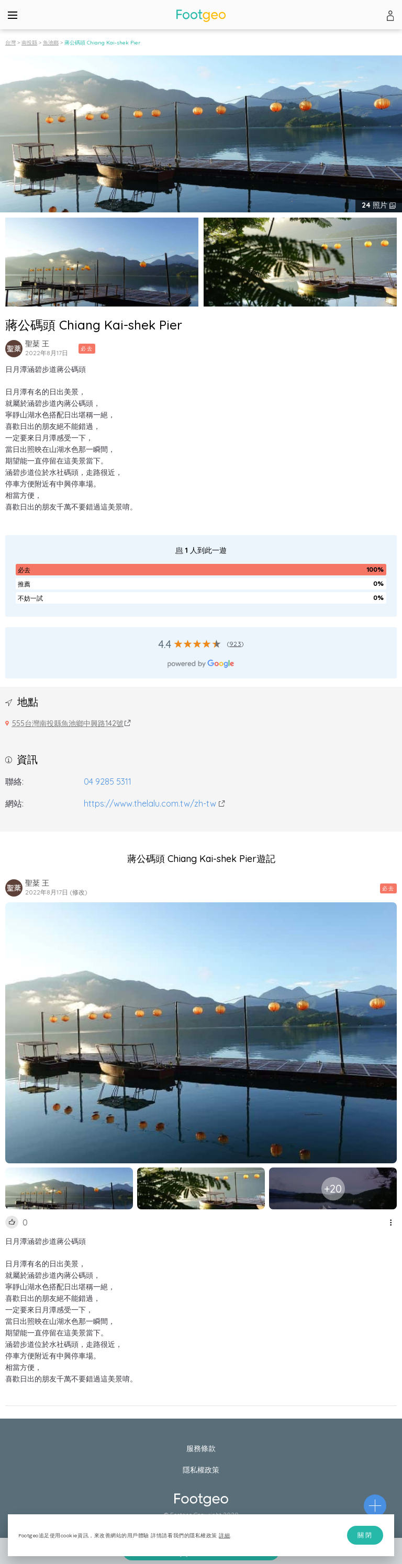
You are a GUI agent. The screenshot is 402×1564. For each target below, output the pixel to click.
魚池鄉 (51, 42)
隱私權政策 (201, 1470)
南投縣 (29, 42)
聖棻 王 (37, 343)
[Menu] (12, 14)
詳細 (224, 1535)
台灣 (10, 42)
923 (235, 644)
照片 (375, 205)
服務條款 (201, 1448)
